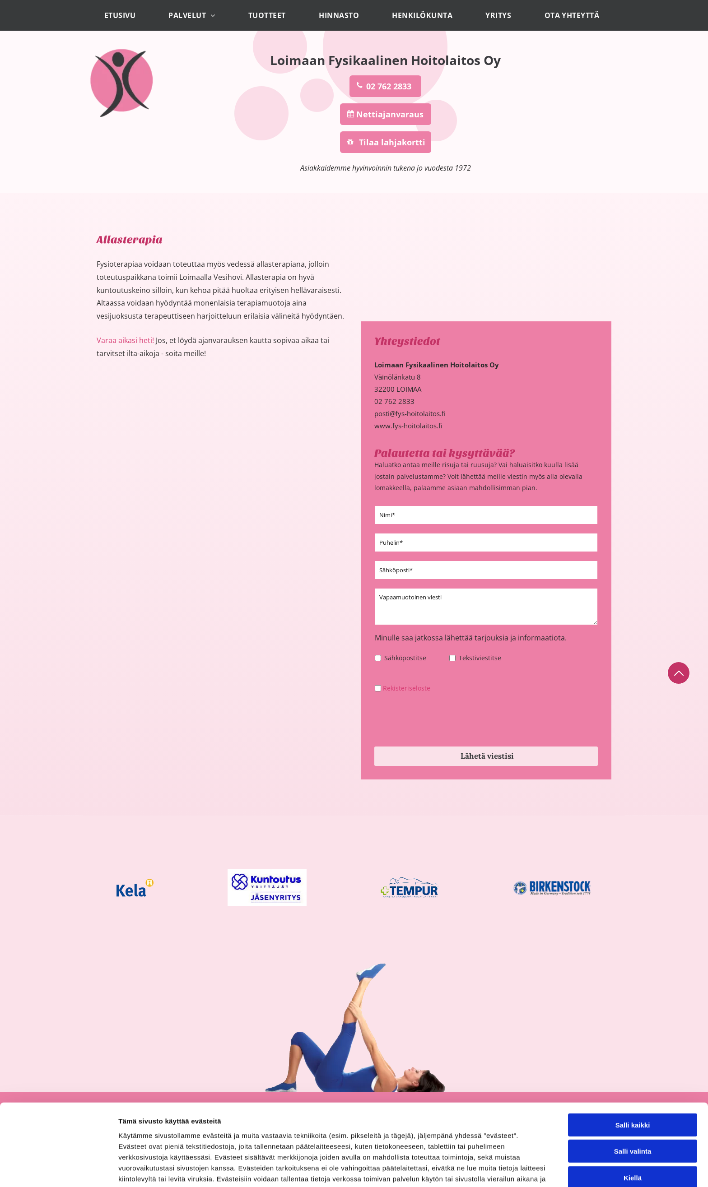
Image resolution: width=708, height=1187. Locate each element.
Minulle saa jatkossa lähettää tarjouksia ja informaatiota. (471, 638)
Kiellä (633, 1170)
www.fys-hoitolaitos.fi (408, 425)
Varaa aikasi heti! (125, 340)
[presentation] (443, 719)
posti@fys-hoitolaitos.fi (410, 413)
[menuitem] (122, 15)
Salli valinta (633, 1143)
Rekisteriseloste (406, 688)
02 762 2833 (394, 401)
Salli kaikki (632, 1117)
